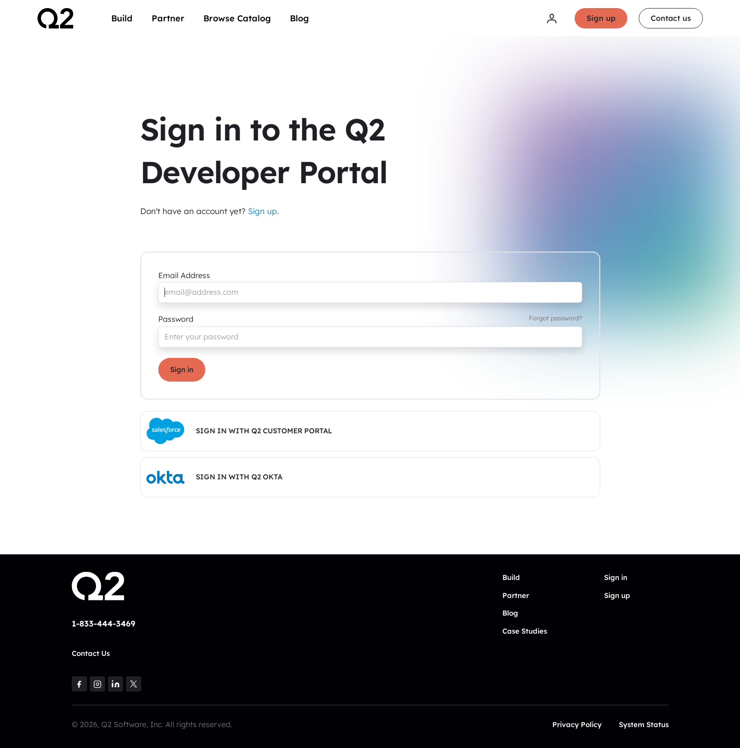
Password (175, 319)
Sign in (181, 369)
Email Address (184, 275)
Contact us (671, 18)
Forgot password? (555, 318)
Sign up (600, 18)
